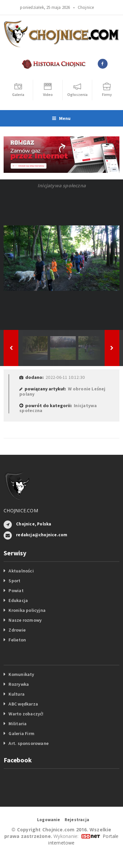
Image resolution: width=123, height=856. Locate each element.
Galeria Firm (21, 733)
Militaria (18, 724)
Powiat (16, 590)
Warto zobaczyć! (26, 714)
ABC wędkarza (23, 704)
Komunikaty (21, 674)
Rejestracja (77, 819)
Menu (61, 118)
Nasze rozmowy (25, 620)
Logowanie (48, 819)
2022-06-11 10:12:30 (65, 377)
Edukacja (18, 600)
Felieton (17, 640)
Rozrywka (19, 684)
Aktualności (21, 571)
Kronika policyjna (27, 610)
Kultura (16, 694)
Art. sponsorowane (29, 743)
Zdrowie (17, 630)
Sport (14, 581)
